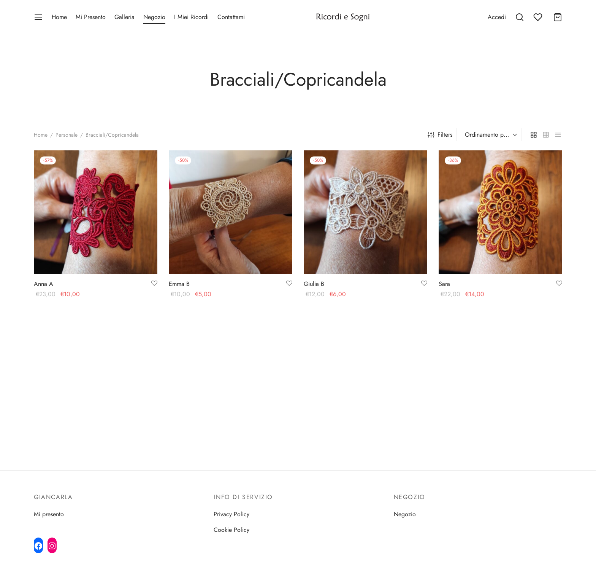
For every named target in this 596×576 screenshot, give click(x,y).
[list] (558, 134)
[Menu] (38, 17)
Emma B (179, 283)
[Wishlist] (538, 17)
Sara (444, 284)
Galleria (124, 17)
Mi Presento (91, 17)
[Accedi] (497, 17)
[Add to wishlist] (154, 283)
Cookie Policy (231, 529)
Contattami (231, 17)
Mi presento (49, 514)
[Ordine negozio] (490, 135)
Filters (440, 134)
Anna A (43, 283)
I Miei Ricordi (191, 17)
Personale (66, 135)
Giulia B (314, 283)
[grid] (533, 134)
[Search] (519, 17)
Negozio (154, 17)
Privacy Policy (231, 514)
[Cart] (557, 17)
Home (59, 17)
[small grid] (546, 134)
